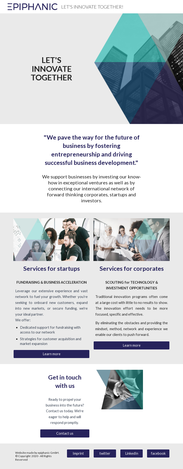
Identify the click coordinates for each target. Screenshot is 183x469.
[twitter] (105, 453)
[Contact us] (64, 433)
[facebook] (158, 453)
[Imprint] (78, 453)
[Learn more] (51, 354)
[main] (51, 69)
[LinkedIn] (131, 453)
